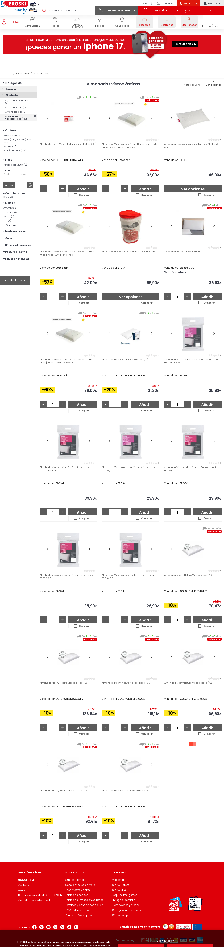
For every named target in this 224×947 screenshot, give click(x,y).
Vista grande (213, 84)
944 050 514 (153, 3)
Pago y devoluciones (78, 890)
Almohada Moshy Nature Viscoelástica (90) (126, 790)
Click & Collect (120, 885)
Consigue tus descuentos (127, 910)
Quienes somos (74, 880)
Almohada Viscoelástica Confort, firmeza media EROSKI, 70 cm (128, 577)
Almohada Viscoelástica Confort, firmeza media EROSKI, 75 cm (190, 469)
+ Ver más (10, 225)
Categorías (13, 83)
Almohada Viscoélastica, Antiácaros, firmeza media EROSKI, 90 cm (192, 361)
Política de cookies (76, 895)
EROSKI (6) (8, 216)
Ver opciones (193, 189)
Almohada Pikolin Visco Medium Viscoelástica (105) (68, 144)
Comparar (84, 194)
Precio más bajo (11, 135)
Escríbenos (160, 3)
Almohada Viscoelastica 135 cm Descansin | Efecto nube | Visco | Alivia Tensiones (68, 253)
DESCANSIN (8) (10, 212)
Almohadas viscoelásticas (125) (16, 117)
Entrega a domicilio (123, 900)
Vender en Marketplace (79, 915)
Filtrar (9, 160)
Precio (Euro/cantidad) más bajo (17, 141)
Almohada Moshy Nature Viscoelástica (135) (126, 682)
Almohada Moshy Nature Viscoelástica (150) (64, 682)
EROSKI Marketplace (77, 910)
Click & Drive (119, 890)
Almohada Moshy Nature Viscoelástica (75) (188, 575)
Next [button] (90, 118)
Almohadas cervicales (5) (16, 101)
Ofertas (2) (8, 197)
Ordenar (11, 130)
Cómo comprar (121, 915)
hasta (23, 174)
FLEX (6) (7, 220)
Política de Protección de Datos (84, 900)
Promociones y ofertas (126, 905)
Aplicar (9, 185)
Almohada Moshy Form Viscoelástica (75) (125, 359)
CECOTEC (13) (10, 208)
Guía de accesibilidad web (34, 900)
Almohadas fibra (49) (16, 107)
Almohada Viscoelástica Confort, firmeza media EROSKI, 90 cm (66, 577)
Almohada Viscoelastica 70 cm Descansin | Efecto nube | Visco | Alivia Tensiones (129, 145)
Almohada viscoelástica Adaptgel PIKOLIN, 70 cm (128, 251)
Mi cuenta (211, 3)
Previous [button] (47, 118)
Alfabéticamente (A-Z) (14, 150)
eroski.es (169, 3)
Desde (6, 174)
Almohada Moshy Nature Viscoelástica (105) (64, 790)
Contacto (24, 885)
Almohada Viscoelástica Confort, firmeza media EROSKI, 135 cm (66, 469)
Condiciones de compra (80, 885)
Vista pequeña (192, 84)
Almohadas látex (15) (15, 111)
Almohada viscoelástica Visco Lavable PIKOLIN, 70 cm (191, 145)
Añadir (83, 189)
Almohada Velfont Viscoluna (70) (182, 251)
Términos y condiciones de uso (84, 905)
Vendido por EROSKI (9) (15, 164)
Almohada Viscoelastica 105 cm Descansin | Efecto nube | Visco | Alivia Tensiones (68, 361)
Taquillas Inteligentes (124, 895)
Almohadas (11, 95)
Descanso (10, 88)
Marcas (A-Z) (10, 146)
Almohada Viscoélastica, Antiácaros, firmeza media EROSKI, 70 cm (130, 469)
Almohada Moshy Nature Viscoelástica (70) (188, 682)
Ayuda (22, 890)
